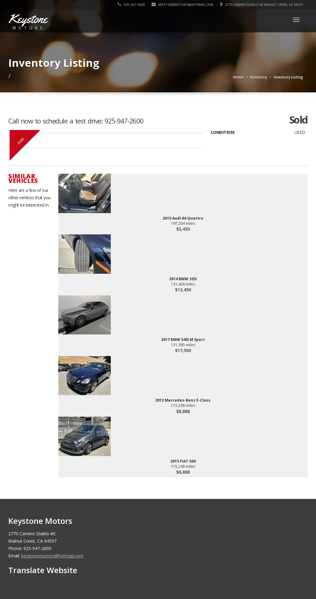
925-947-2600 (131, 4)
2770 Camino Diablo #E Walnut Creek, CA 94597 (261, 4)
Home (238, 77)
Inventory (258, 77)
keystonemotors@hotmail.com (182, 4)
